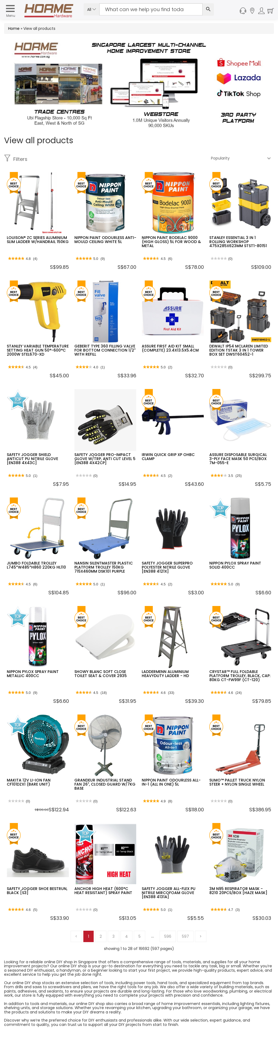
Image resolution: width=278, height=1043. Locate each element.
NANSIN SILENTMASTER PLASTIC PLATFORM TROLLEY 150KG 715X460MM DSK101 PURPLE (103, 567)
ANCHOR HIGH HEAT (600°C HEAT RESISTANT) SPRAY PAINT (103, 890)
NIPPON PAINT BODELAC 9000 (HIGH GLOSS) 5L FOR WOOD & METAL (171, 242)
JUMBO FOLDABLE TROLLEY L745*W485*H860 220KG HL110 (36, 565)
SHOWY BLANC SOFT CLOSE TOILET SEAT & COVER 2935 (100, 673)
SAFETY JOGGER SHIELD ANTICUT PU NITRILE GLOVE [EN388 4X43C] (32, 459)
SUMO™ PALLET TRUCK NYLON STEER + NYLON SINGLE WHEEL (237, 782)
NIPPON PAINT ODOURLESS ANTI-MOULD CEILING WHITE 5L (105, 239)
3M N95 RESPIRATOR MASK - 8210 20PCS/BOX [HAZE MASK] (238, 890)
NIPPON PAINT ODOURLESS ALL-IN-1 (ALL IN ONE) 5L (171, 782)
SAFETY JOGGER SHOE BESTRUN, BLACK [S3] (37, 890)
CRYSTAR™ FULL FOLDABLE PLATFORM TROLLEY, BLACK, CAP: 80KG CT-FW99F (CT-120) (239, 676)
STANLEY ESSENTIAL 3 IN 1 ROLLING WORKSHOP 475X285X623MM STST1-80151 (238, 242)
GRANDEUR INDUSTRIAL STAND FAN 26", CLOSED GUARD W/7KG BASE (104, 784)
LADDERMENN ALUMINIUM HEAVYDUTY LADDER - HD (165, 673)
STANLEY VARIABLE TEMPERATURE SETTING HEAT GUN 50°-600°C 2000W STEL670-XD (38, 350)
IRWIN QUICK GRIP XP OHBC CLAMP (168, 456)
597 (185, 936)
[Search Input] (151, 9)
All (91, 9)
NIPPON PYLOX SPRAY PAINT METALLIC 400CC (33, 673)
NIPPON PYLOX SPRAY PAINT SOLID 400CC (235, 565)
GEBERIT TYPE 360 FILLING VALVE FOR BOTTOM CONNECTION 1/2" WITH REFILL (104, 350)
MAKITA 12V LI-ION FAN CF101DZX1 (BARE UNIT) (28, 782)
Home (14, 28)
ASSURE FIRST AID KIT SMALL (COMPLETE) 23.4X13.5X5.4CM (170, 348)
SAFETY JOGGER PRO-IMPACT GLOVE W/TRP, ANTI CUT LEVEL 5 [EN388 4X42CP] (104, 459)
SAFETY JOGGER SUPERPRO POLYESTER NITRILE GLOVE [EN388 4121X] (167, 567)
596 (167, 936)
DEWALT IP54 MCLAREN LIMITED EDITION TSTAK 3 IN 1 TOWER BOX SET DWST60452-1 (238, 350)
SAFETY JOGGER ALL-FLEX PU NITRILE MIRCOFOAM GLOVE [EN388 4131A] (168, 893)
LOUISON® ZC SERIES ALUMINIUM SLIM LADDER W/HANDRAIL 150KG (38, 239)
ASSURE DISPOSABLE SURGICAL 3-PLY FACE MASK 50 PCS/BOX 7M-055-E (238, 459)
